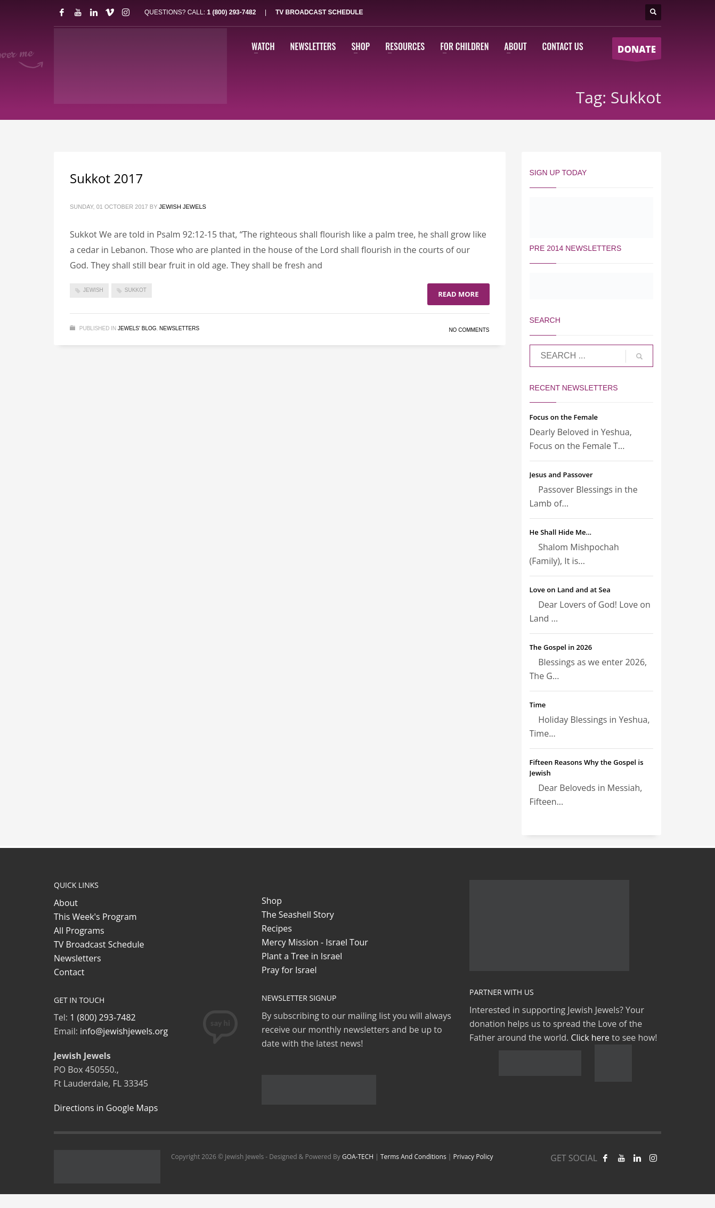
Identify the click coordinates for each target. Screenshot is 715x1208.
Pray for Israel (289, 970)
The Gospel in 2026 (561, 647)
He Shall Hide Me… (561, 532)
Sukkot (136, 290)
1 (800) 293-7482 (231, 12)
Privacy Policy (473, 1156)
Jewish (93, 290)
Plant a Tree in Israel (302, 956)
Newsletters (179, 328)
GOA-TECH (357, 1156)
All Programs (79, 930)
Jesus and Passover (561, 474)
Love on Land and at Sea (570, 589)
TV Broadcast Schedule (99, 944)
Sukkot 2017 (106, 178)
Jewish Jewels (182, 206)
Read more (458, 294)
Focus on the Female (564, 417)
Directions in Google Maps (106, 1108)
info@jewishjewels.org (124, 1031)
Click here (590, 1037)
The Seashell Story (298, 914)
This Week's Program (95, 917)
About (66, 903)
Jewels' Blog (137, 328)
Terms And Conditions (413, 1156)
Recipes (277, 928)
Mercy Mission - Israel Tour (315, 942)
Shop (272, 901)
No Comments (469, 330)
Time (538, 704)
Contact (69, 972)
